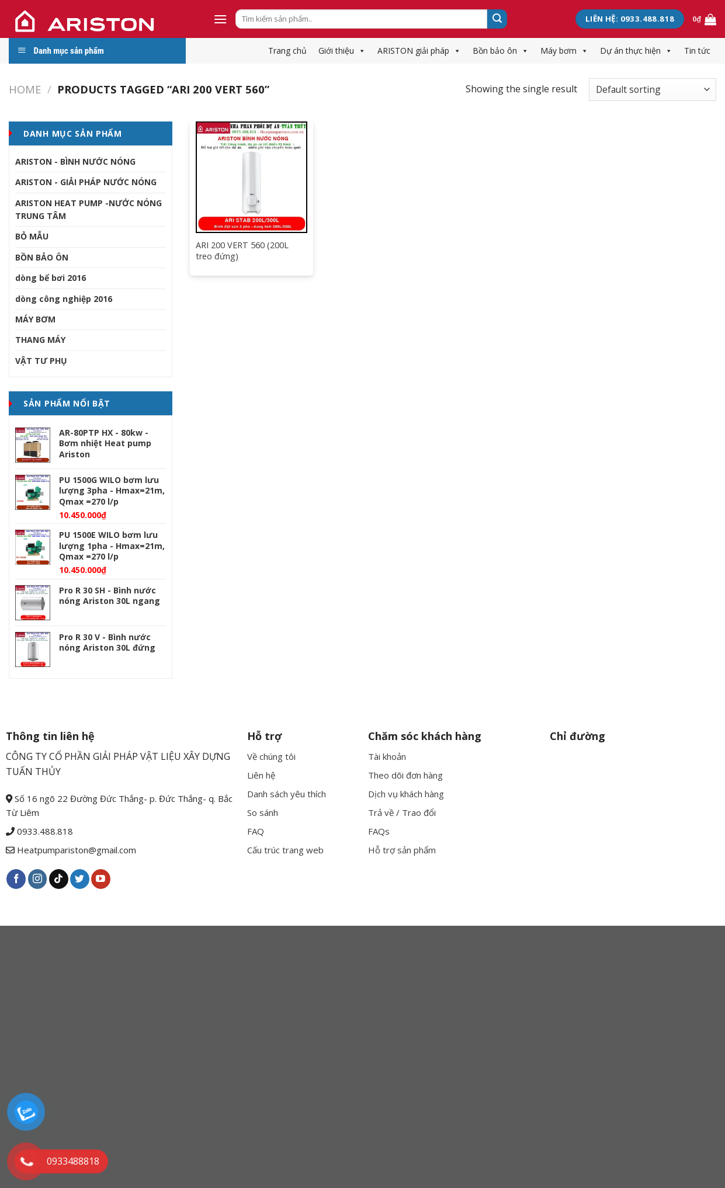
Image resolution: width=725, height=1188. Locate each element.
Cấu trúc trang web (285, 850)
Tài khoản (387, 756)
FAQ (255, 831)
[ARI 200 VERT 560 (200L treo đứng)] (251, 177)
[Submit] (497, 19)
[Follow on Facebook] (16, 879)
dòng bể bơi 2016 (50, 277)
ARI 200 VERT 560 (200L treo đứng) (242, 251)
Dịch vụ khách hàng (406, 794)
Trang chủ (287, 50)
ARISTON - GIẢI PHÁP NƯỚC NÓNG (86, 181)
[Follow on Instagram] (37, 879)
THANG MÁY (40, 339)
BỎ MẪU (31, 236)
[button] (360, 50)
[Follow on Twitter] (79, 879)
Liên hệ (261, 775)
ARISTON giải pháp (419, 50)
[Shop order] (652, 89)
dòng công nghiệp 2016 (63, 298)
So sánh (262, 812)
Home (25, 89)
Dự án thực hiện (636, 50)
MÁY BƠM (35, 319)
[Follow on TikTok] (58, 879)
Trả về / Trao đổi (402, 812)
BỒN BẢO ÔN (41, 257)
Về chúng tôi (271, 756)
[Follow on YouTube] (100, 879)
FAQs (379, 831)
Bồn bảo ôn (501, 50)
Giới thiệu (342, 50)
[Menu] (220, 19)
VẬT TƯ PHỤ (41, 360)
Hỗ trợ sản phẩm (402, 850)
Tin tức (697, 50)
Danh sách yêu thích (286, 794)
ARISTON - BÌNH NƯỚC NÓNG (75, 161)
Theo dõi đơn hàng (405, 775)
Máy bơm (564, 50)
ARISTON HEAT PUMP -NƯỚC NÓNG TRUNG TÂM (88, 209)
